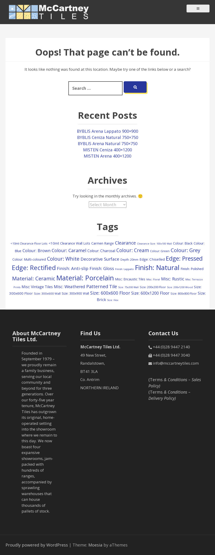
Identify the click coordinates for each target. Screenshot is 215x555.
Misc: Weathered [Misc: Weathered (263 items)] (69, 286)
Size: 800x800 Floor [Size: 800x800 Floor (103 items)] (183, 294)
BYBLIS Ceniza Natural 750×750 (107, 137)
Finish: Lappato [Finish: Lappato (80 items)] (124, 269)
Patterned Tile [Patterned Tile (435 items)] (101, 286)
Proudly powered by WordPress (37, 545)
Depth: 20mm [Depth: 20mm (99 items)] (129, 260)
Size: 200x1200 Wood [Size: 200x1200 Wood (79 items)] (180, 287)
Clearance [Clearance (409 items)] (125, 243)
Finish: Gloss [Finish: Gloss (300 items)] (101, 268)
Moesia (95, 545)
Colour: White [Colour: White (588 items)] (63, 258)
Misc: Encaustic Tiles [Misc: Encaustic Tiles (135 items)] (130, 279)
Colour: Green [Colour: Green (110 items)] (160, 251)
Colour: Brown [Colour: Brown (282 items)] (36, 250)
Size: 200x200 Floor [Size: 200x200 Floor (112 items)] (153, 287)
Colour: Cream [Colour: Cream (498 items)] (132, 250)
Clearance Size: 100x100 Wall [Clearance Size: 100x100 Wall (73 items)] (154, 243)
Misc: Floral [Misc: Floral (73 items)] (153, 279)
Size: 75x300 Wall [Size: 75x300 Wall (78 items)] (128, 287)
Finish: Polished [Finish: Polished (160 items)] (192, 268)
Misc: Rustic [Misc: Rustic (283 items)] (172, 279)
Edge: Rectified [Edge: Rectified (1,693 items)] (34, 267)
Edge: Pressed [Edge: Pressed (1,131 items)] (184, 258)
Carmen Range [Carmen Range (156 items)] (102, 243)
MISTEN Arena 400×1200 (107, 156)
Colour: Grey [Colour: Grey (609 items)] (185, 250)
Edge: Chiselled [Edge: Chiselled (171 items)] (152, 259)
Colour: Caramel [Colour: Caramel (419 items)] (69, 250)
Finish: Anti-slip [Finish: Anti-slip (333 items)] (72, 268)
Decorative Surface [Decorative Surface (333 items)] (100, 259)
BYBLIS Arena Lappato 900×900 (107, 131)
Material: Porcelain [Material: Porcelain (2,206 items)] (85, 277)
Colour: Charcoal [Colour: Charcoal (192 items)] (101, 250)
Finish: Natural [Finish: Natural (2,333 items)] (157, 267)
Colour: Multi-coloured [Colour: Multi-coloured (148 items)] (29, 259)
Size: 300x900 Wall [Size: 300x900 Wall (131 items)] (75, 293)
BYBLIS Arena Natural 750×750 (107, 143)
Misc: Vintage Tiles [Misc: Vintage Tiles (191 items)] (37, 286)
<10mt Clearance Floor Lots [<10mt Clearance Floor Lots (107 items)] (29, 243)
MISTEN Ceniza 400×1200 (107, 149)
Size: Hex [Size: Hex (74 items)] (112, 300)
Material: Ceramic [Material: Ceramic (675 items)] (33, 278)
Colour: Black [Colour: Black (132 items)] (183, 243)
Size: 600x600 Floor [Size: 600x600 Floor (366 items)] (110, 293)
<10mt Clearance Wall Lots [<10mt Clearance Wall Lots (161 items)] (69, 243)
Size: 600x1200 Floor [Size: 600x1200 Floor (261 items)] (150, 293)
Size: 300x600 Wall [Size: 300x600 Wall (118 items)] (47, 293)
